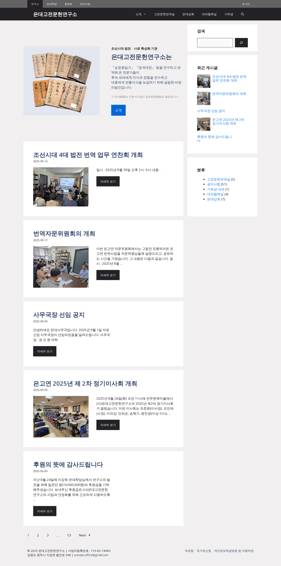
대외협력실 (209, 14)
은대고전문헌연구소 (55, 14)
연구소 (35, 4)
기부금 (228, 14)
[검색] (241, 42)
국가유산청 (204, 551)
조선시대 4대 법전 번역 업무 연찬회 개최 (88, 155)
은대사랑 (85, 4)
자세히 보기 (108, 181)
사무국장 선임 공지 (59, 314)
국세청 (189, 551)
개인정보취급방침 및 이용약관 (234, 551)
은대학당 (52, 4)
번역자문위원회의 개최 (64, 233)
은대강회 (188, 14)
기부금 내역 (215, 189)
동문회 (68, 4)
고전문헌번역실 (164, 14)
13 (69, 535)
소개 (143, 14)
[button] (242, 14)
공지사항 (213, 184)
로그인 (246, 4)
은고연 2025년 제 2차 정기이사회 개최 (85, 383)
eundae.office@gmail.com (91, 555)
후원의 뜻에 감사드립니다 (68, 464)
